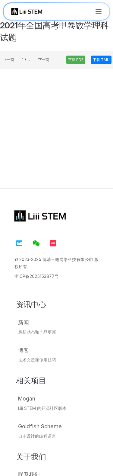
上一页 (8, 59)
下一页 (43, 59)
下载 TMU (101, 59)
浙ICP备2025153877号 (36, 276)
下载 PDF (75, 59)
